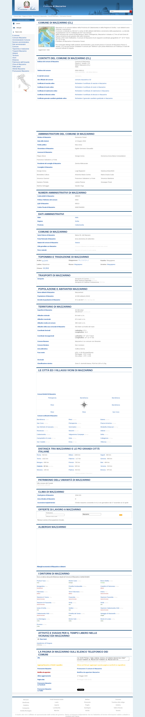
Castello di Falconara (107, 586)
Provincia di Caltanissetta (40, 16)
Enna (70, 442)
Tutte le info (18, 32)
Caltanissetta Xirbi (43, 613)
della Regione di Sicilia (108, 27)
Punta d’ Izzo (41, 581)
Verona (71, 466)
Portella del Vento (75, 613)
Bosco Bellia (104, 581)
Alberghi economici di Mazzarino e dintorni (51, 566)
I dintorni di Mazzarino (53, 573)
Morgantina (41, 586)
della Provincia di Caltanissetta (88, 27)
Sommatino (72, 427)
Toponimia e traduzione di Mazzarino (63, 257)
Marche (56, 710)
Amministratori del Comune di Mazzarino (66, 134)
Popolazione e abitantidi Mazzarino (62, 289)
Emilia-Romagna (25, 711)
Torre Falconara (74, 592)
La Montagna (41, 619)
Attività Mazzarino (18, 69)
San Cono (115, 412)
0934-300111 (79, 70)
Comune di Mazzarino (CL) (55, 22)
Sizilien (71, 608)
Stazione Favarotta (106, 597)
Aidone (102, 430)
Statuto (77, 242)
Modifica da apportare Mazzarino (88, 672)
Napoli (102, 455)
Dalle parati (16, 66)
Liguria (56, 705)
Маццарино (111, 264)
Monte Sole (72, 619)
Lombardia (56, 708)
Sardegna (87, 708)
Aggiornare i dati (44, 50)
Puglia (87, 705)
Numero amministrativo (20, 42)
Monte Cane (73, 581)
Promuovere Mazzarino (20, 71)
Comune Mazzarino (53, 16)
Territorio (15, 55)
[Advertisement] (84, 115)
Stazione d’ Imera (43, 597)
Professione (49, 513)
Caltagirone (104, 438)
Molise (87, 699)
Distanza (15, 60)
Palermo (71, 458)
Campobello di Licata (44, 438)
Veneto (118, 710)
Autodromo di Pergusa (44, 643)
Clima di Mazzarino (51, 491)
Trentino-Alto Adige (118, 702)
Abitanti (15, 53)
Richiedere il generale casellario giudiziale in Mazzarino (94, 98)
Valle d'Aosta (118, 708)
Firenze (71, 462)
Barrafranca (80, 34)
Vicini (14, 58)
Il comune (15, 35)
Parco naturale (42, 250)
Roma (39, 455)
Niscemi (71, 430)
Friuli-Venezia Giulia (56, 699)
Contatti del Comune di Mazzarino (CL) (64, 58)
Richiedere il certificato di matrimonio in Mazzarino (92, 91)
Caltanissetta (79, 225)
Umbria (118, 705)
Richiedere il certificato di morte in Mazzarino (90, 87)
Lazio (56, 702)
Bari (101, 462)
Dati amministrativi (51, 214)
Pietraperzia (93, 34)
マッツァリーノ (83, 260)
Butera (102, 419)
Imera (102, 592)
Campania (25, 708)
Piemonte (87, 702)
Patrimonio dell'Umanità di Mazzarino (64, 480)
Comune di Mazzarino (52, 231)
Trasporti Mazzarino (19, 51)
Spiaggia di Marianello (107, 613)
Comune (15, 46)
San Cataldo (41, 442)
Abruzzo (26, 699)
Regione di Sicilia (27, 16)
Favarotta (72, 597)
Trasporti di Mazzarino (54, 275)
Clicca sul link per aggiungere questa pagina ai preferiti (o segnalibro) (101, 665)
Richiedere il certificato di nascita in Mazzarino (90, 83)
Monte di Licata (105, 619)
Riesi (86, 34)
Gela (70, 438)
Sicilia (77, 221)
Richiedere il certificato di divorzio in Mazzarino (91, 94)
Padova (71, 470)
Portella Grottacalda (75, 586)
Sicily (70, 602)
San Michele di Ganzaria (45, 427)
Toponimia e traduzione (20, 49)
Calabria (26, 705)
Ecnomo (39, 624)
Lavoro (18, 23)
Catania (39, 466)
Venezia (103, 466)
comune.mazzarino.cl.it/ (83, 79)
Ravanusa (40, 430)
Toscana (118, 699)
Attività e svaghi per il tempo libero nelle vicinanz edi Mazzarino (67, 634)
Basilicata (26, 702)
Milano (71, 455)
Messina (40, 470)
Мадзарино (78, 264)
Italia (76, 217)
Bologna (39, 462)
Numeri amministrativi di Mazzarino (62, 192)
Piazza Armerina (61, 36)
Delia (102, 434)
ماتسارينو (45, 260)
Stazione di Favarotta (44, 602)
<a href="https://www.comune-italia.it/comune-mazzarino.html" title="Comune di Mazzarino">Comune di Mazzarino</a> (103, 659)
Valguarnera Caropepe (76, 434)
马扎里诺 (46, 268)
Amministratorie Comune (21, 40)
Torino (39, 458)
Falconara (40, 592)
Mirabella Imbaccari (107, 427)
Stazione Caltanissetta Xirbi (109, 608)
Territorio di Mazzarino (54, 306)
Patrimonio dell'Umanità (20, 62)
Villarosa (103, 442)
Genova (103, 458)
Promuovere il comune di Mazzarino (89, 668)
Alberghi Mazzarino (52, 527)
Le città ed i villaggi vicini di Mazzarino (65, 370)
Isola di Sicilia (41, 608)
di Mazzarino (54, 6)
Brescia (103, 470)
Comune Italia (17, 16)
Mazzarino (59, 27)
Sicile (102, 602)
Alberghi (18, 27)
